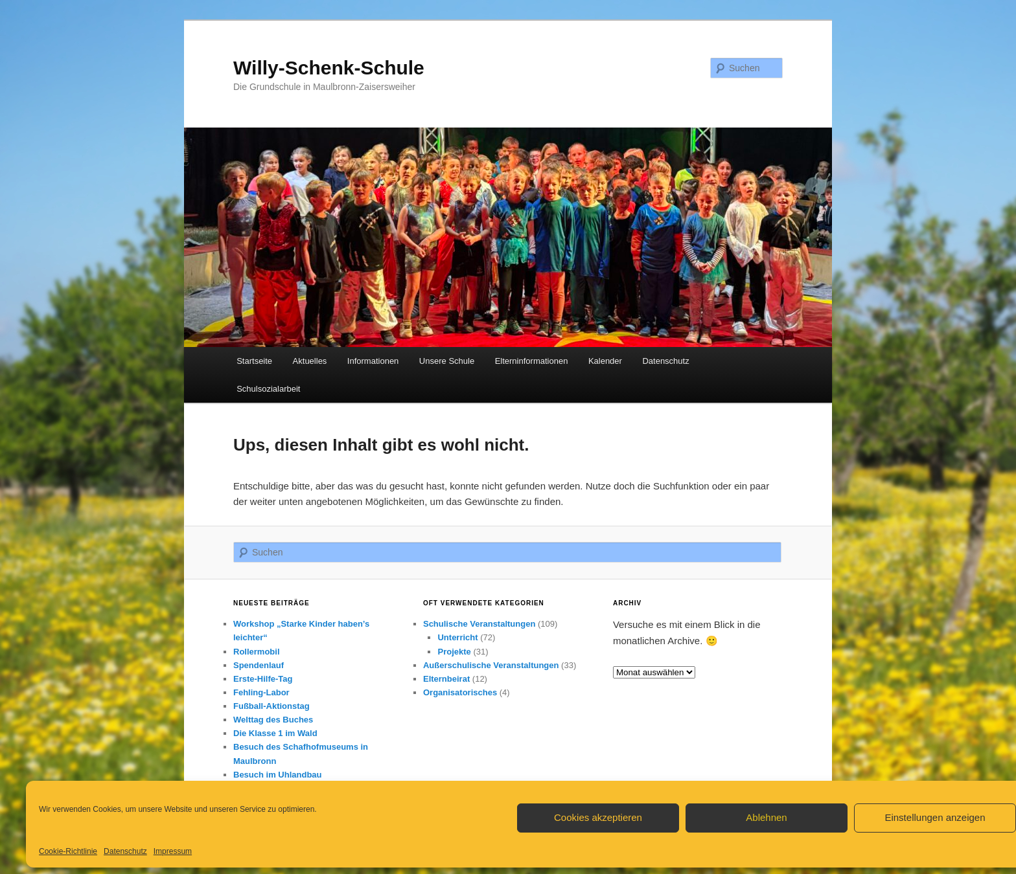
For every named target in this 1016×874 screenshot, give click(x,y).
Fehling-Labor (261, 692)
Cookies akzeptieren (598, 817)
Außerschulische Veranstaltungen (491, 665)
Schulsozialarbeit (268, 389)
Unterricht (457, 637)
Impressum (173, 851)
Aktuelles (310, 361)
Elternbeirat (446, 679)
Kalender (605, 361)
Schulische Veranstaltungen (479, 624)
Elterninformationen (531, 361)
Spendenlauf (258, 665)
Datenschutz (125, 851)
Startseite (254, 361)
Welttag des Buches (273, 719)
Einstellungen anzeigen (934, 817)
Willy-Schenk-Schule (328, 67)
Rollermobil (256, 651)
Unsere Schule (446, 361)
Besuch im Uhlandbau (277, 774)
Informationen (373, 361)
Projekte (453, 651)
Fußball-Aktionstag (271, 706)
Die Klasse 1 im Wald (275, 733)
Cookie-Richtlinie (68, 851)
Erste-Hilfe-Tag (263, 679)
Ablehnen (766, 817)
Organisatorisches (460, 692)
